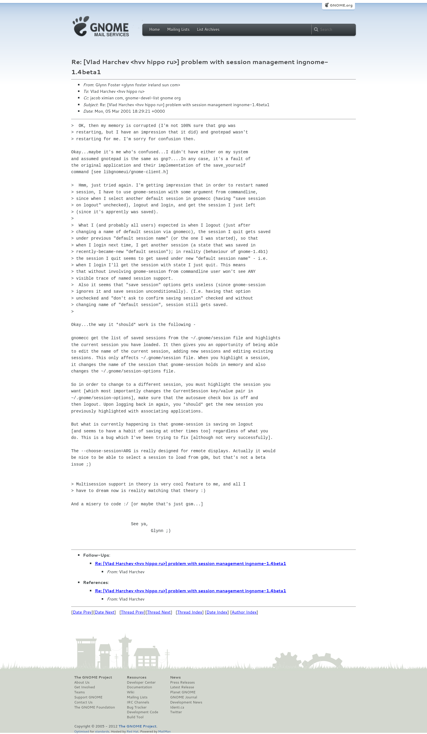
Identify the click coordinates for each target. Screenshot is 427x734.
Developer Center (141, 682)
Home (154, 29)
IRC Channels (138, 702)
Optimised (81, 731)
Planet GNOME (182, 692)
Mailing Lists (178, 29)
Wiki (130, 692)
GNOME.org (341, 5)
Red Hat (132, 731)
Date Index (216, 612)
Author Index (244, 612)
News (175, 677)
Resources (136, 677)
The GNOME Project (93, 677)
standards (102, 731)
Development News (186, 702)
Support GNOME (88, 697)
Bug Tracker (137, 707)
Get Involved (84, 687)
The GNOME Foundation (94, 707)
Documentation (139, 687)
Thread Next (159, 612)
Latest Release (182, 687)
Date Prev (82, 612)
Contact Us (83, 702)
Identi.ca (177, 707)
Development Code (142, 712)
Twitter (176, 712)
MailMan (164, 731)
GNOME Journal (183, 697)
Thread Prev (132, 612)
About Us (82, 682)
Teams (79, 692)
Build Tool (135, 717)
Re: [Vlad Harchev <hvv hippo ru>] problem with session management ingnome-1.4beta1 (190, 563)
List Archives (208, 29)
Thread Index (190, 612)
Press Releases (182, 682)
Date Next (104, 612)
